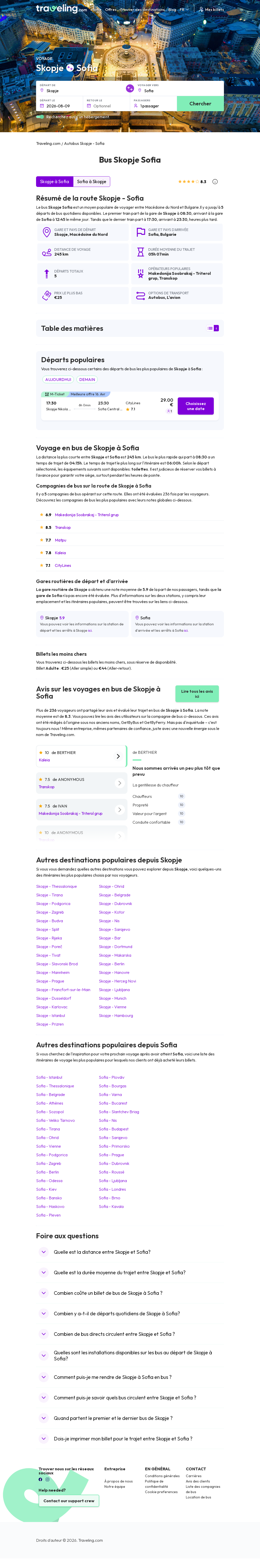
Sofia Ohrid (47, 1137)
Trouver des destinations (142, 9)
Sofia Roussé (111, 1171)
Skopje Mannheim (53, 972)
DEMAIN (87, 379)
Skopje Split (47, 929)
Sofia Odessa (49, 1180)
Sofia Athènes (49, 1103)
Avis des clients (198, 1481)
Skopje (61, 234)
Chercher (200, 103)
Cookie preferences (161, 1492)
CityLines (63, 565)
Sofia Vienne (48, 1146)
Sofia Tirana (48, 1128)
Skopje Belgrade (115, 894)
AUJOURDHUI (58, 379)
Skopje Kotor (112, 912)
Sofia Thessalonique (55, 1085)
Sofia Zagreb (48, 1163)
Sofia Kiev (46, 1189)
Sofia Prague (111, 1154)
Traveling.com (90, 1540)
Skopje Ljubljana (114, 989)
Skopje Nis (109, 920)
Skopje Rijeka (49, 937)
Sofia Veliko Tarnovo (55, 1120)
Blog (172, 9)
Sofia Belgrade (50, 1094)
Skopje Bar (110, 937)
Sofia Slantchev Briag (119, 1111)
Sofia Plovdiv (111, 1077)
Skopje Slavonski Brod (57, 963)
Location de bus (198, 1497)
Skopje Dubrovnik (115, 903)
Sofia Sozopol (50, 1111)
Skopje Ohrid (111, 886)
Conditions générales (162, 1476)
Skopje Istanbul (50, 1015)
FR (185, 9)
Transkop (63, 527)
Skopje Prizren (50, 1024)
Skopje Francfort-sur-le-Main (63, 989)
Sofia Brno (109, 1197)
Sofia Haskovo (50, 1206)
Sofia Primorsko (114, 1146)
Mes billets (211, 9)
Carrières (194, 1476)
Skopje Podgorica (53, 903)
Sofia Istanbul (49, 1077)
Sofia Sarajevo (113, 1137)
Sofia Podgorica (52, 1154)
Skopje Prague (50, 981)
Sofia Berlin (47, 1171)
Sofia (153, 234)
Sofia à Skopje (91, 181)
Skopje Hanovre (114, 972)
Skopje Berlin (111, 963)
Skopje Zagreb (50, 912)
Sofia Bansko (49, 1197)
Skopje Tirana (49, 894)
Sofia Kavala (111, 1206)
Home (96, 9)
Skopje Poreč (49, 946)
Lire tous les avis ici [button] (197, 694)
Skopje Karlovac (52, 1006)
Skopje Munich (112, 998)
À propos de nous (118, 1481)
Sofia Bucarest (113, 1103)
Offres (111, 9)
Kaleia (60, 552)
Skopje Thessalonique (56, 886)
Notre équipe (114, 1486)
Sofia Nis (108, 1120)
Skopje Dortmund (115, 946)
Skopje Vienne (112, 1006)
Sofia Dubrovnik (114, 1163)
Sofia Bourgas (112, 1085)
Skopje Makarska (115, 955)
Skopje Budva (49, 920)
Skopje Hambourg (116, 1015)
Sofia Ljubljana (113, 1180)
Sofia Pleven (48, 1215)
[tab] (130, 406)
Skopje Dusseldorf (53, 998)
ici (90, 630)
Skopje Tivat (48, 955)
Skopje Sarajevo (114, 929)
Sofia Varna (110, 1094)
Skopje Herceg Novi (117, 981)
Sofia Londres (112, 1189)
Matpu (60, 540)
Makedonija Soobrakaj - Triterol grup (87, 514)
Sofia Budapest (113, 1128)
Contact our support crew (68, 1500)
